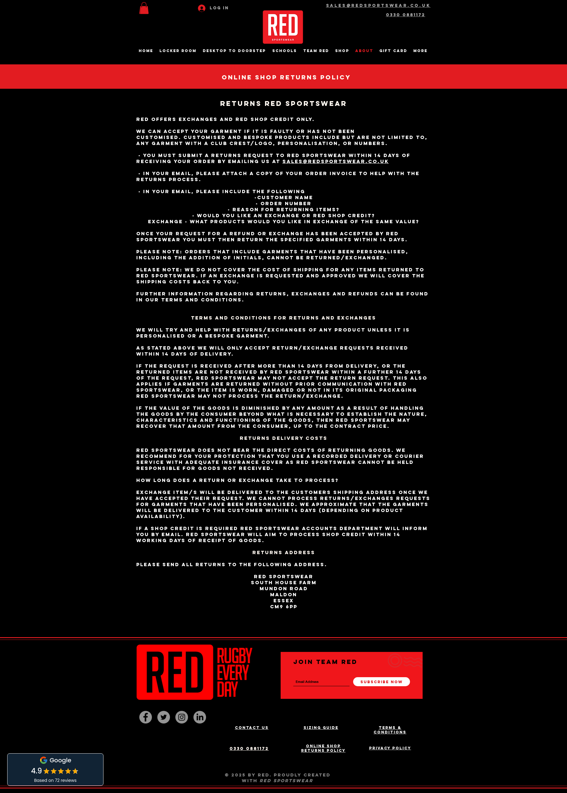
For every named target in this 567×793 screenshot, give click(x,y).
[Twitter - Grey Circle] (163, 717)
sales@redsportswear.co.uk (335, 161)
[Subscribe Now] (381, 681)
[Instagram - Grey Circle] (181, 717)
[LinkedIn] (199, 717)
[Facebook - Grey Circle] (145, 717)
